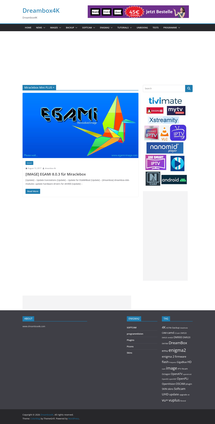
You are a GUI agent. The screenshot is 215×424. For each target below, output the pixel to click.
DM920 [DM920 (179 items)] (186, 337)
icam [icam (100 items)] (163, 369)
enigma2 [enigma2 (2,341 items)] (177, 350)
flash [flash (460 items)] (165, 362)
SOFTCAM (87, 27)
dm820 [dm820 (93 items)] (170, 337)
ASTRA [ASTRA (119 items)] (169, 328)
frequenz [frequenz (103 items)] (172, 362)
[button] (43, 28)
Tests (156, 27)
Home (28, 27)
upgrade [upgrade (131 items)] (183, 394)
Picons (130, 346)
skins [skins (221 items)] (170, 389)
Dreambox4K (41, 10)
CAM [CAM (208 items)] (164, 332)
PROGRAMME (170, 27)
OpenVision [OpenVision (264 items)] (168, 383)
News (39, 27)
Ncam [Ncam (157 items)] (185, 368)
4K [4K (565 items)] (164, 327)
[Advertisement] (107, 62)
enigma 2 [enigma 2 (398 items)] (168, 356)
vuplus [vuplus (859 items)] (174, 400)
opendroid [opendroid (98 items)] (187, 374)
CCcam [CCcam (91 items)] (177, 333)
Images (54, 27)
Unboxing (142, 27)
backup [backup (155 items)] (176, 327)
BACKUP (70, 27)
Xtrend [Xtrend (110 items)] (183, 401)
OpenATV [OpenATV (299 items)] (176, 374)
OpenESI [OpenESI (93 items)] (165, 379)
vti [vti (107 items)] (188, 395)
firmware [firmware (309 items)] (180, 356)
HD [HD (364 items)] (189, 362)
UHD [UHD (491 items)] (165, 394)
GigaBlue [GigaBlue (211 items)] (182, 362)
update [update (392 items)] (174, 394)
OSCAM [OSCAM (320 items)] (180, 383)
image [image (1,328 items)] (171, 368)
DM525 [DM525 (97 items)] (164, 337)
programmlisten (135, 333)
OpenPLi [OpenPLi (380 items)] (182, 379)
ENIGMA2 (104, 27)
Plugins (130, 340)
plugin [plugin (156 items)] (189, 384)
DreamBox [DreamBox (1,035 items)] (178, 342)
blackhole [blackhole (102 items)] (184, 328)
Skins (129, 352)
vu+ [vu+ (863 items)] (165, 400)
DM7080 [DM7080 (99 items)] (165, 343)
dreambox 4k (50, 168)
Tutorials (123, 27)
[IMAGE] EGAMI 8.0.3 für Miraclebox (56, 174)
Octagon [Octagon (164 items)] (166, 374)
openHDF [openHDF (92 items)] (172, 379)
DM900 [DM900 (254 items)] (178, 337)
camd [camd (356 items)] (170, 332)
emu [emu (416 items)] (165, 351)
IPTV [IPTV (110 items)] (179, 369)
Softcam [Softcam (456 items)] (179, 389)
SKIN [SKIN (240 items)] (164, 389)
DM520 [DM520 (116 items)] (184, 333)
